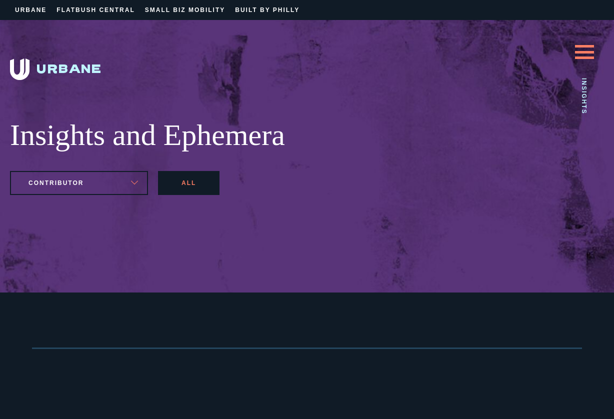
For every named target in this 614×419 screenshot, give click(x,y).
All (189, 183)
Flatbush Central (95, 10)
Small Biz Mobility (185, 10)
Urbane (30, 10)
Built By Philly (267, 10)
